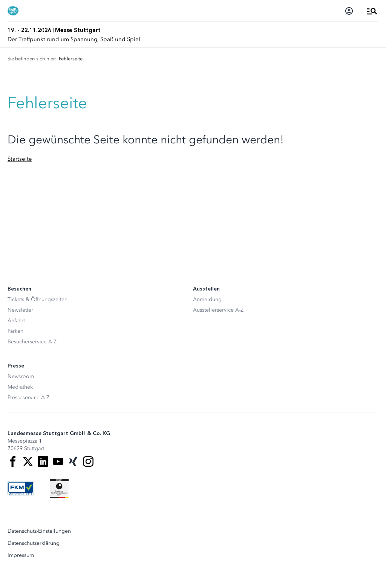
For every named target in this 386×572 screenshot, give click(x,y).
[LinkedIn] (43, 461)
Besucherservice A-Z (32, 341)
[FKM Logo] (21, 488)
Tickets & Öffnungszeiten (37, 299)
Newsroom (21, 376)
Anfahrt (16, 320)
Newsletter (20, 310)
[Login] (349, 10)
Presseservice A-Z (28, 397)
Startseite (20, 158)
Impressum (21, 555)
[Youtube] (58, 461)
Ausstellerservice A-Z (218, 310)
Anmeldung (207, 299)
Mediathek (20, 387)
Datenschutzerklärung (34, 543)
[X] (28, 461)
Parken (15, 331)
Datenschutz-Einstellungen (39, 531)
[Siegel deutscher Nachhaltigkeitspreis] (59, 488)
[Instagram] (88, 461)
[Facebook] (13, 461)
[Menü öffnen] (372, 11)
